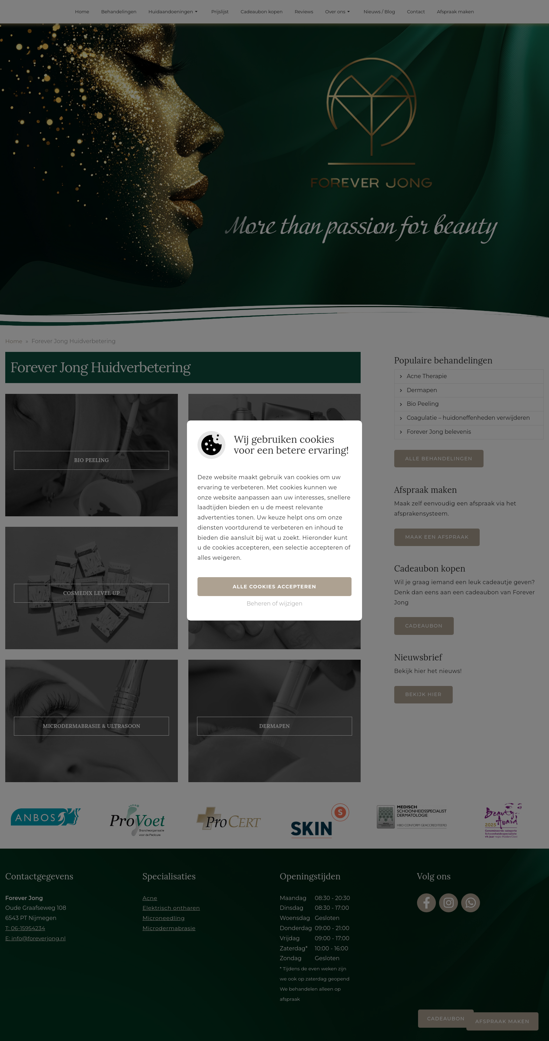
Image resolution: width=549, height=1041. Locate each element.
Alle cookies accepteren (275, 586)
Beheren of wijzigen (274, 603)
